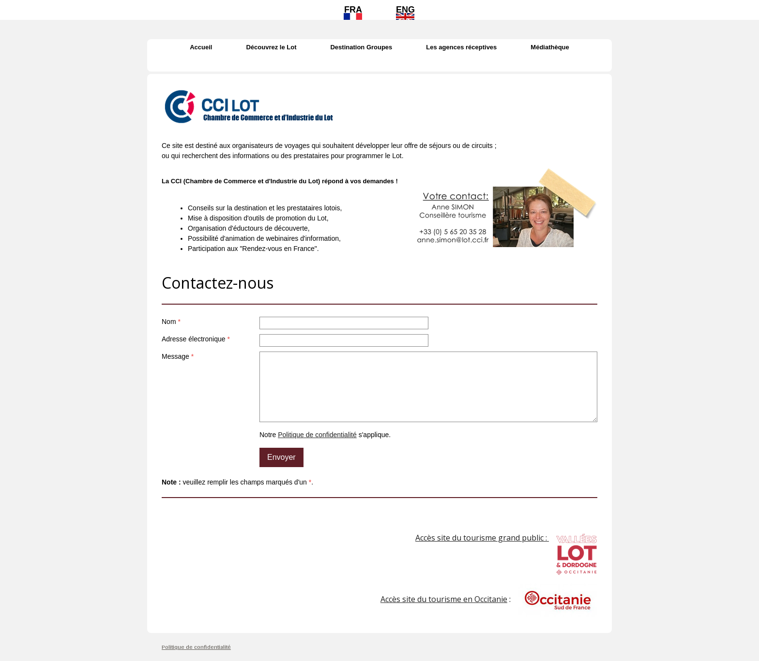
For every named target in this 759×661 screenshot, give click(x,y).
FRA (353, 10)
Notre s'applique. (325, 435)
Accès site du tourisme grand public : (482, 537)
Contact (379, 63)
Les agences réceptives (461, 47)
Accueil (201, 47)
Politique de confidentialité (317, 435)
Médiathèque (550, 47)
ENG (405, 10)
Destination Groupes (361, 47)
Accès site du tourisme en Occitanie (443, 599)
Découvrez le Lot (271, 47)
